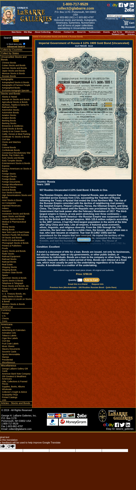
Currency (6, 310)
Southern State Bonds (12, 272)
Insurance (6, 211)
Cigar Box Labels (10, 338)
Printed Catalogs (9, 397)
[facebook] (121, 6)
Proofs (5, 248)
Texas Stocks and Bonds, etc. (15, 286)
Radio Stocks (8, 254)
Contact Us (69, 32)
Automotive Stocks (10, 110)
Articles (131, 34)
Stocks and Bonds (10, 93)
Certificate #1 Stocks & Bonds (15, 137)
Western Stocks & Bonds (13, 304)
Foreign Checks (9, 176)
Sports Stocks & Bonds (12, 280)
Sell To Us (117, 32)
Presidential (7, 360)
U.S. (4, 316)
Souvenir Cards (9, 351)
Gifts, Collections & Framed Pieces (14, 382)
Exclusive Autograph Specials (15, 90)
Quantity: (75, 280)
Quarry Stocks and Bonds (14, 251)
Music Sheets (8, 346)
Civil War (6, 139)
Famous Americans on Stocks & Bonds (16, 169)
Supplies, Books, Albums (13, 386)
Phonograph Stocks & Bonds (15, 243)
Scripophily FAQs (10, 394)
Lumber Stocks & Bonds (13, 219)
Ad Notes (6, 327)
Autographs (7, 79)
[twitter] (126, 6)
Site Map (28, 32)
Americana (6, 324)
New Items (16, 32)
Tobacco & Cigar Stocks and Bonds (15, 289)
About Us (81, 32)
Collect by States (10, 53)
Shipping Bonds (9, 270)
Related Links (118, 34)
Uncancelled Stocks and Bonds (14, 58)
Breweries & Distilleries (12, 126)
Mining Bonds (8, 229)
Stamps (5, 357)
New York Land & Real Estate (15, 232)
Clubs (4, 145)
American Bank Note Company (16, 374)
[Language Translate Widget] (121, 15)
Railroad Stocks (9, 259)
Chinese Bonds (9, 62)
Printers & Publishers (11, 245)
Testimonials (94, 32)
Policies (57, 32)
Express (6, 166)
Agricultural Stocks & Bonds (15, 102)
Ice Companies (9, 203)
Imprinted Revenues (11, 205)
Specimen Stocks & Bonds (14, 278)
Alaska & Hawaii (9, 97)
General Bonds (9, 190)
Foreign (5, 313)
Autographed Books (11, 88)
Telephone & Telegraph (12, 283)
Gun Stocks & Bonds (11, 192)
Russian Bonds (9, 76)
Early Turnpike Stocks (12, 160)
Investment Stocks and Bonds (15, 214)
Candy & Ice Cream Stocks (14, 131)
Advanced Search (16, 46)
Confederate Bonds (11, 150)
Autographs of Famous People (16, 85)
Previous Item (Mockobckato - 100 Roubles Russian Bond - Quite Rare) (83, 287)
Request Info (98, 284)
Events (106, 32)
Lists (4, 400)
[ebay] (112, 6)
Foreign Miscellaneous (12, 184)
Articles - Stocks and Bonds (15, 403)
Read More (84, 240)
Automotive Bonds (10, 112)
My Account (128, 27)
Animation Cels (9, 333)
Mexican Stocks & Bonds (13, 73)
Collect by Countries (11, 50)
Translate (127, 18)
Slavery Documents (11, 349)
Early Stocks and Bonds (13, 158)
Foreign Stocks (9, 174)
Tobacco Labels (9, 335)
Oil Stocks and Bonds (12, 237)
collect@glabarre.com (75, 8)
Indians (5, 208)
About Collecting (43, 32)
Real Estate (7, 264)
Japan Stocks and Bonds (13, 71)
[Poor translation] (11, 446)
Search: (16, 38)
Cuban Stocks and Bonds (13, 65)
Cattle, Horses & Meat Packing (16, 134)
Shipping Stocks (9, 267)
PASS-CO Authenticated (13, 240)
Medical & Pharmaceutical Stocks (14, 223)
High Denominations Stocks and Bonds (17, 196)
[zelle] (130, 11)
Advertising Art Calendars (13, 330)
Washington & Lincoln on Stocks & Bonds (17, 300)
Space (5, 275)
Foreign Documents (11, 182)
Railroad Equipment (11, 256)
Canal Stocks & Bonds (12, 128)
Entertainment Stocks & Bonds (16, 163)
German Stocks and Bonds (14, 68)
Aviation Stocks (9, 115)
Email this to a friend (77, 284)
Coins (4, 321)
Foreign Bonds (8, 179)
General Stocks (9, 187)
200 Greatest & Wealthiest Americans (14, 377)
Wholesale (130, 32)
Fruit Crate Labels (10, 343)
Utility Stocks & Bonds (12, 296)
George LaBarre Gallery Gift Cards (15, 369)
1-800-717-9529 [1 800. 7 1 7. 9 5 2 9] (75, 4)
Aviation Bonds (9, 118)
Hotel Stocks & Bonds (12, 200)
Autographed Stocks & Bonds (15, 82)
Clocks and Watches (11, 142)
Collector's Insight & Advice (14, 392)
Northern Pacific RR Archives (15, 235)
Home (35, 37)
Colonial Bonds (9, 147)
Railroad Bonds (9, 262)
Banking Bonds (9, 120)
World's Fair (7, 307)
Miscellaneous (8, 362)
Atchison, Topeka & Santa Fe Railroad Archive (15, 106)
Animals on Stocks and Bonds (16, 99)
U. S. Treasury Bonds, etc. (14, 294)
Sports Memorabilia (11, 354)
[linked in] (132, 6)
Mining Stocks (8, 227)
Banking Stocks (9, 123)
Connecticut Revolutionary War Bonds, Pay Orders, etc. (16, 154)
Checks (5, 318)
